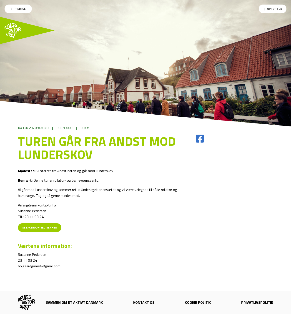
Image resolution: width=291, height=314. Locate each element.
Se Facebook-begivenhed (39, 227)
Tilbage (18, 9)
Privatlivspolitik (257, 302)
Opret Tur (272, 9)
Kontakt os (143, 302)
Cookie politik (198, 302)
